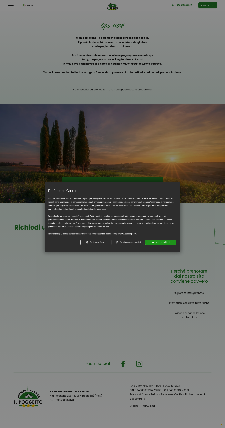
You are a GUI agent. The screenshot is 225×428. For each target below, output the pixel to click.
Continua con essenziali (128, 242)
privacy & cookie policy (126, 234)
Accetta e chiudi (160, 242)
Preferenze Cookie (96, 242)
